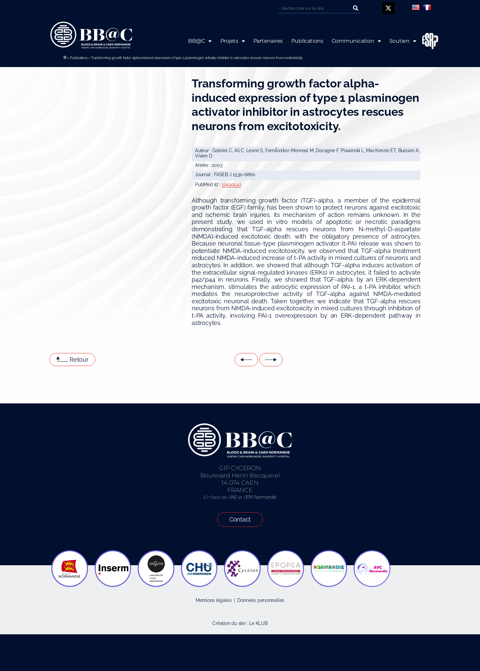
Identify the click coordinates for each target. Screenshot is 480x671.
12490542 (231, 184)
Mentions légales (214, 600)
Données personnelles (260, 600)
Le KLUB (258, 623)
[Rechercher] (356, 8)
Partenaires (268, 41)
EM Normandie (261, 497)
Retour (79, 359)
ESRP (425, 41)
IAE (233, 497)
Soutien (402, 41)
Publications (78, 58)
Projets (232, 41)
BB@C (200, 41)
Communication (356, 41)
